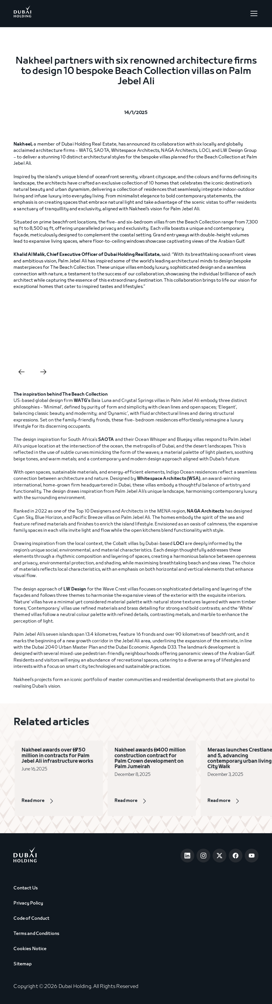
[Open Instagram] (203, 855)
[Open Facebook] (235, 855)
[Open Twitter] (219, 855)
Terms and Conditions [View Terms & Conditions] (36, 934)
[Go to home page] (25, 856)
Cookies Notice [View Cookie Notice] (29, 949)
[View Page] (46, 804)
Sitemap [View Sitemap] (22, 964)
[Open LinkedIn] (187, 855)
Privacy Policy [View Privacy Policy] (28, 903)
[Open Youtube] (252, 855)
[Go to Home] (22, 13)
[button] (253, 13)
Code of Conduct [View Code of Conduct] (31, 918)
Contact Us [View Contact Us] (25, 888)
